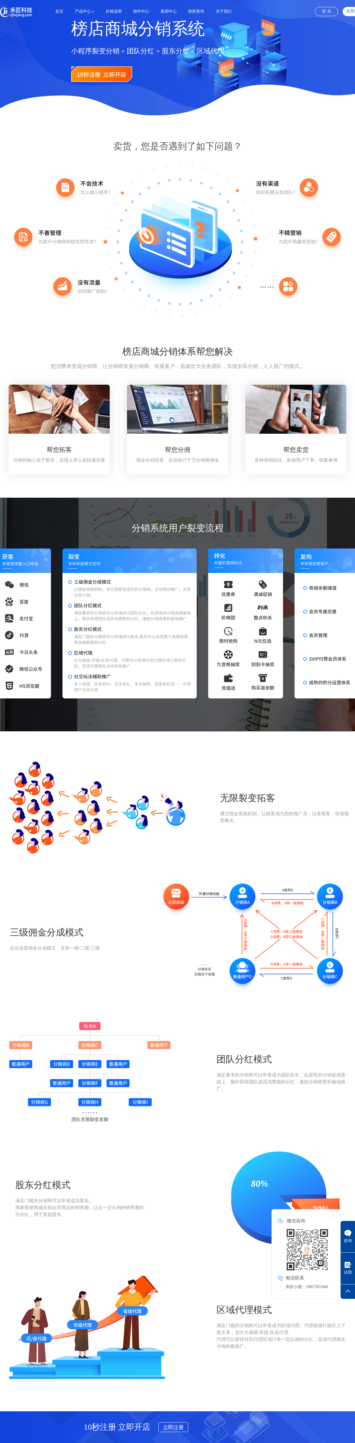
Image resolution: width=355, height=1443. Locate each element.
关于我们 (224, 11)
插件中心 (141, 11)
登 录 (326, 11)
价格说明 (114, 11)
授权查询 (196, 11)
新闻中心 (169, 11)
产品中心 (83, 11)
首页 (59, 11)
